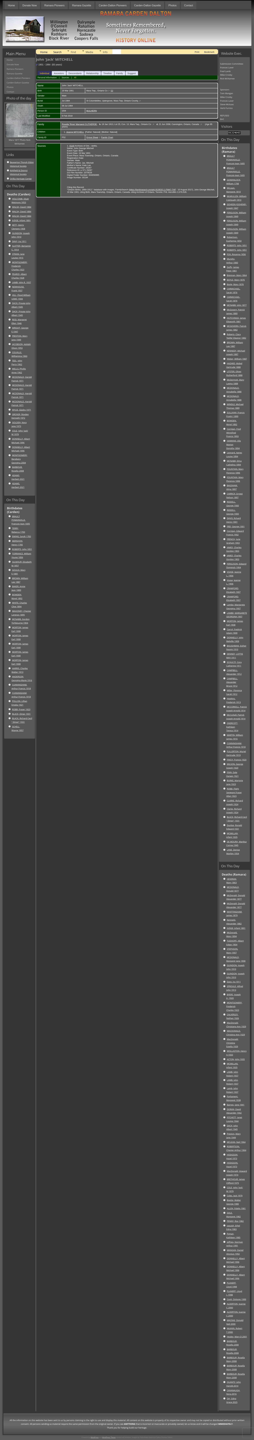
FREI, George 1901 (236, 526)
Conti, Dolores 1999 (236, 1299)
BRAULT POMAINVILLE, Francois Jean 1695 (21, 520)
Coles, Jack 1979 (234, 1195)
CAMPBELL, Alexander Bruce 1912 (232, 682)
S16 (72, 146)
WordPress (94, 1437)
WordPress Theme (109, 1437)
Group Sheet (92, 137)
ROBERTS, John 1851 (22, 549)
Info (105, 52)
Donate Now (30, 5)
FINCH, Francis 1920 (236, 759)
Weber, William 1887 (237, 358)
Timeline (107, 73)
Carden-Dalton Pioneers (113, 5)
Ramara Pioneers (54, 5)
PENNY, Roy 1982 (235, 1221)
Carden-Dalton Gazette (147, 5)
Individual (44, 73)
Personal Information (47, 77)
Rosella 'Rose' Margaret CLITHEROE (79, 124)
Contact (188, 5)
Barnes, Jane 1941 (235, 1104)
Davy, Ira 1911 (234, 981)
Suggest (131, 73)
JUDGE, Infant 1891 (21, 220)
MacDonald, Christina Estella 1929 (232, 1043)
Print (197, 51)
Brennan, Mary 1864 (237, 275)
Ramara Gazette (81, 5)
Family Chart (107, 137)
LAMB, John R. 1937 (21, 282)
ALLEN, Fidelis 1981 (236, 1208)
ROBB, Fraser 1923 (21, 709)
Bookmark (209, 51)
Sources (65, 77)
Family (119, 73)
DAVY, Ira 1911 (19, 241)
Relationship (92, 73)
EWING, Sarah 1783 (21, 536)
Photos (172, 5)
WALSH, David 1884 (21, 206)
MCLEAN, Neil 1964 (236, 1142)
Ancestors (59, 73)
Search (57, 52)
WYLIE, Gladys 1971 (21, 409)
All (75, 77)
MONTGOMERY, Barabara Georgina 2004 (20, 459)
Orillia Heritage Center (21, 178)
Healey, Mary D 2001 (237, 1336)
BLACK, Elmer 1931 (21, 713)
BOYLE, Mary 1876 (236, 279)
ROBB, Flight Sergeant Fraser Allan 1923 (234, 792)
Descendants (75, 73)
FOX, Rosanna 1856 (236, 254)
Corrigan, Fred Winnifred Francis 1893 (233, 432)
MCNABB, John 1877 (237, 305)
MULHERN (91, 111)
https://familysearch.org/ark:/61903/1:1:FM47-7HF (152, 189)
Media (89, 52)
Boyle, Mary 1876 (235, 284)
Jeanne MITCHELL (75, 132)
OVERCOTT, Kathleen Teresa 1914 (232, 727)
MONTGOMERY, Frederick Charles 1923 (20, 266)
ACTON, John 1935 (236, 1059)
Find (73, 52)
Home (11, 5)
